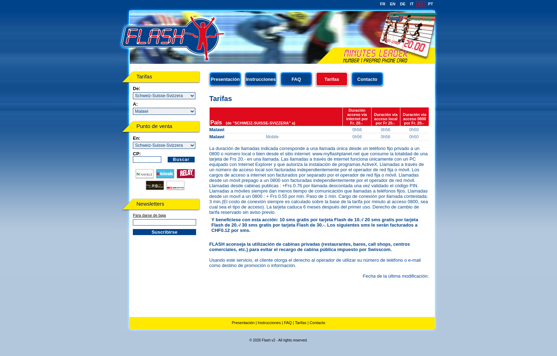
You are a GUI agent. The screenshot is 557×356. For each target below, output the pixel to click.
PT (430, 4)
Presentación (225, 79)
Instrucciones (261, 79)
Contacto (367, 79)
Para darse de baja (149, 215)
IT (411, 4)
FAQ (296, 79)
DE (402, 4)
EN (392, 4)
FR (382, 4)
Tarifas (300, 323)
